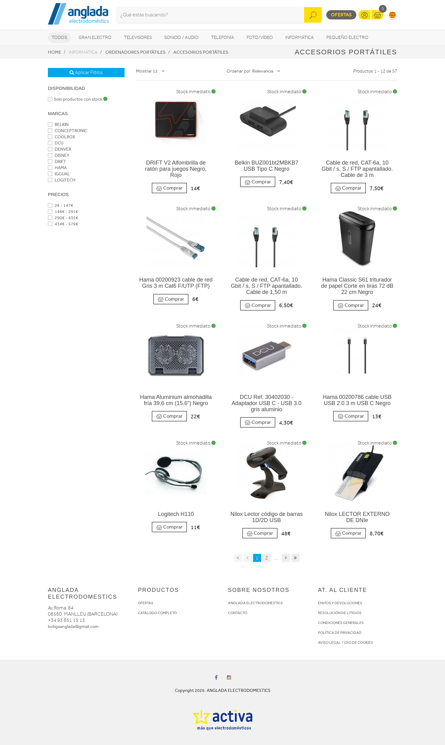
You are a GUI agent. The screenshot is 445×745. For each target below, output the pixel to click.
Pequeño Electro (347, 37)
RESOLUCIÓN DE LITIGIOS (340, 613)
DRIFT (57, 161)
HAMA (57, 167)
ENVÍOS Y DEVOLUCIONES (340, 603)
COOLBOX (61, 137)
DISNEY (58, 155)
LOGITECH (61, 180)
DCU (55, 143)
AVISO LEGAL (329, 642)
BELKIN (58, 124)
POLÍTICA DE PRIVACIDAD (340, 632)
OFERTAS (145, 603)
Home (54, 52)
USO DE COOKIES (358, 642)
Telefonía (222, 37)
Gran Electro (95, 37)
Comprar (169, 188)
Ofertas (341, 15)
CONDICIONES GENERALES (341, 623)
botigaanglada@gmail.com (73, 626)
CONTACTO (237, 613)
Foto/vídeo (260, 37)
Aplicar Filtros (86, 72)
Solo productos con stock (78, 99)
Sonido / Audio (181, 37)
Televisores (138, 37)
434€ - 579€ (63, 224)
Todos (59, 37)
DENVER (59, 149)
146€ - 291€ (63, 211)
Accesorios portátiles (200, 52)
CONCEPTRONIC (67, 130)
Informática (299, 37)
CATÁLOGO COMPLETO (157, 613)
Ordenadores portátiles (135, 52)
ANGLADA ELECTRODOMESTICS (255, 603)
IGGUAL (59, 174)
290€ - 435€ (63, 217)
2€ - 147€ (60, 205)
